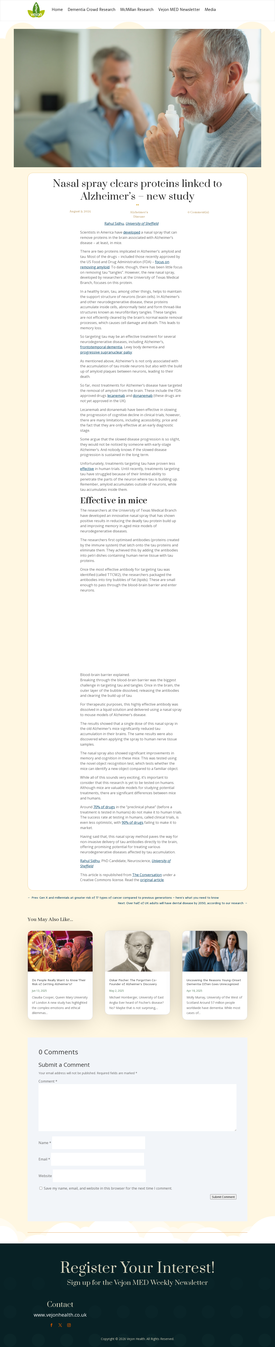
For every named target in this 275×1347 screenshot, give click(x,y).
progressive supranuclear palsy (106, 352)
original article (152, 879)
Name (45, 1142)
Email (44, 1159)
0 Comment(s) (198, 212)
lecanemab (116, 395)
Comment (48, 1081)
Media (210, 9)
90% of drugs (132, 822)
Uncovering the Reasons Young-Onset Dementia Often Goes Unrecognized (214, 982)
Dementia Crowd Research (91, 9)
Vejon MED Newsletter (179, 9)
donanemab (143, 395)
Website (45, 1175)
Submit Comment (223, 1197)
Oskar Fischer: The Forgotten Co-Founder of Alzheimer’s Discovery (133, 982)
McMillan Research (136, 9)
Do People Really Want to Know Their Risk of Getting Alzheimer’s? (59, 982)
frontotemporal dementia (101, 347)
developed (131, 232)
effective (87, 468)
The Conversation (147, 874)
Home (57, 9)
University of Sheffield (142, 223)
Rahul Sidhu (114, 223)
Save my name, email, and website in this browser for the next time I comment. (108, 1188)
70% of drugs (104, 807)
